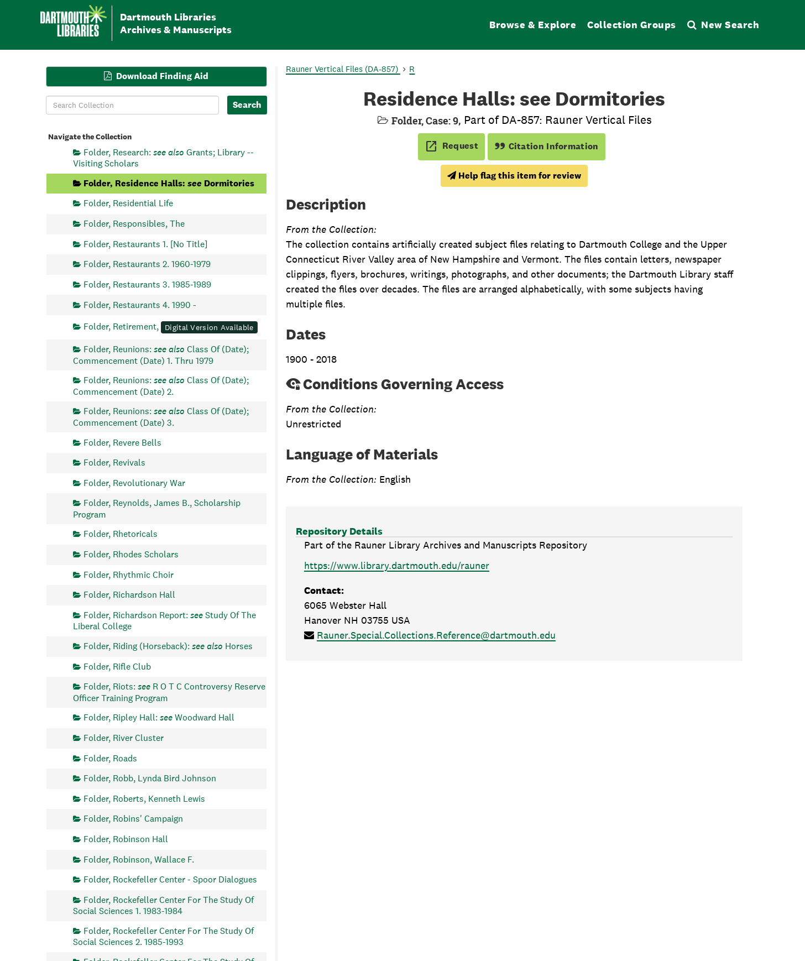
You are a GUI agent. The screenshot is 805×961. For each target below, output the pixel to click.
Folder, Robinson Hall (125, 839)
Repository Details (339, 531)
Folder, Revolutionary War (134, 482)
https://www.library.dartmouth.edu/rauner (396, 565)
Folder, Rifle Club (117, 666)
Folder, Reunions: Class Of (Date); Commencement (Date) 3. (161, 416)
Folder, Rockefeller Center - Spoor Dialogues (170, 879)
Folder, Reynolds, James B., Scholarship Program (157, 508)
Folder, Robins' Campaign (133, 818)
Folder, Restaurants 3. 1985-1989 (147, 284)
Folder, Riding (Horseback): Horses (168, 646)
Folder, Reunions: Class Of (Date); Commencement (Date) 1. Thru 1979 (161, 354)
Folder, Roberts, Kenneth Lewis (144, 798)
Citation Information (546, 146)
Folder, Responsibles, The (134, 223)
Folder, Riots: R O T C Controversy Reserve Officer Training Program (169, 692)
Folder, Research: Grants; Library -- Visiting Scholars (163, 157)
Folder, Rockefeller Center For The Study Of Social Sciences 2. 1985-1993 (163, 936)
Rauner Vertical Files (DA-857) (343, 69)
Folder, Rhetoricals (120, 534)
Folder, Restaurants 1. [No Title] (145, 243)
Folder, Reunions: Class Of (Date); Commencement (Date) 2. (161, 385)
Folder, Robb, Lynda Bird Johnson (149, 778)
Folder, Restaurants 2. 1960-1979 (147, 264)
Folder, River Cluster (123, 737)
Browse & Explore (532, 24)
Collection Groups (631, 24)
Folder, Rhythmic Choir (128, 574)
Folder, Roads (110, 758)
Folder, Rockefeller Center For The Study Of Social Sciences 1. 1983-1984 (163, 905)
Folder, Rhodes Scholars (131, 554)
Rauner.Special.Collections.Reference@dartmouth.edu (436, 635)
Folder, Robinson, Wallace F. (138, 859)
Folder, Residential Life (128, 203)
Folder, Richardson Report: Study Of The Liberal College (164, 620)
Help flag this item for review (514, 175)
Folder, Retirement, (170, 327)
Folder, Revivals (114, 462)
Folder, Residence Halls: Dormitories (168, 183)
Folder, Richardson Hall (129, 594)
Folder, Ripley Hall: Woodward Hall (158, 717)
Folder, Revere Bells (122, 442)
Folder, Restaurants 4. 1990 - (139, 304)
